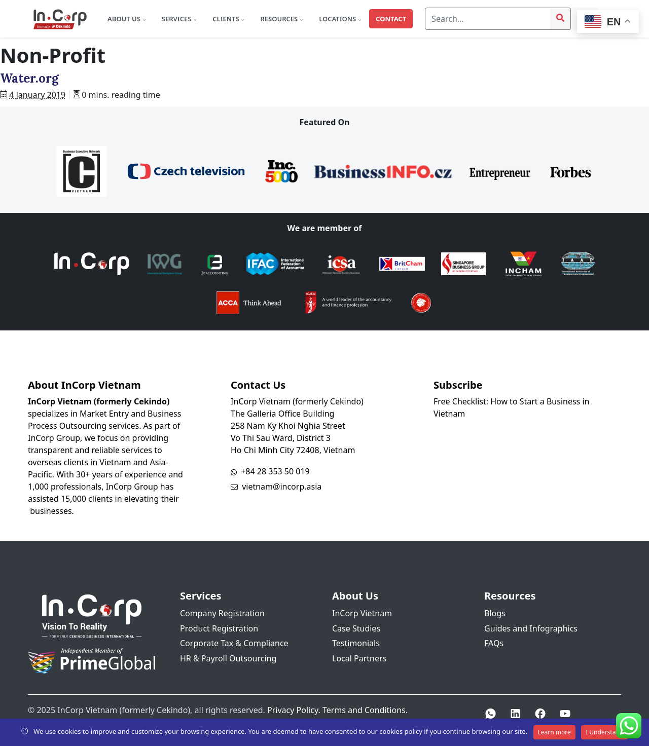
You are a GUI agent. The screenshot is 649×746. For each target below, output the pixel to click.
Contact (391, 18)
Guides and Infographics (531, 628)
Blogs (495, 613)
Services (177, 18)
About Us (124, 18)
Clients (226, 18)
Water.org (29, 78)
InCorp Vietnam (362, 613)
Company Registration (222, 613)
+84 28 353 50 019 (275, 471)
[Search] (488, 19)
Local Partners (359, 658)
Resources (279, 18)
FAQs (493, 643)
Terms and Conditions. (365, 710)
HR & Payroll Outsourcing (228, 658)
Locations (338, 18)
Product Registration (219, 628)
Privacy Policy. (293, 710)
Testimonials (356, 643)
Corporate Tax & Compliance (234, 643)
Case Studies (356, 628)
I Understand (604, 732)
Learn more (554, 732)
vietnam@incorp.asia (281, 486)
